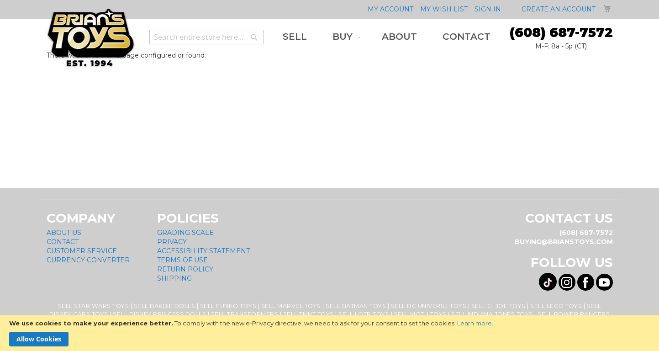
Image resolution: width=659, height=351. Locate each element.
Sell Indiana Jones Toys (492, 314)
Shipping (174, 278)
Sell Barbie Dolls (164, 306)
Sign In (487, 9)
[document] (329, 333)
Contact (63, 242)
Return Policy (185, 269)
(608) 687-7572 (561, 32)
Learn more (474, 323)
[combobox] (206, 37)
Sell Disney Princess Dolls (159, 314)
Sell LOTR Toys (363, 314)
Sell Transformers (245, 314)
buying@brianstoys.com (564, 242)
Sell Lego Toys (556, 306)
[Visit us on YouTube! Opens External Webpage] (604, 282)
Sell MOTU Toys (420, 314)
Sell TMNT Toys (308, 314)
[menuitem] (294, 37)
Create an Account (559, 9)
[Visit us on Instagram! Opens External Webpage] (567, 282)
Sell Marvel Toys (291, 306)
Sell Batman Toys (356, 306)
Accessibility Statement (203, 251)
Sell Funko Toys (228, 306)
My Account (390, 9)
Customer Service (82, 251)
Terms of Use (182, 260)
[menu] (387, 37)
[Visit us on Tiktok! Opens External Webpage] (548, 282)
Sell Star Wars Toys (93, 306)
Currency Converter (88, 260)
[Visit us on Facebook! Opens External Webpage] (585, 282)
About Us (64, 233)
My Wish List (444, 9)
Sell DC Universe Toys (429, 306)
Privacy (172, 242)
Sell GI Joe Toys (498, 306)
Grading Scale (185, 233)
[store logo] (91, 38)
